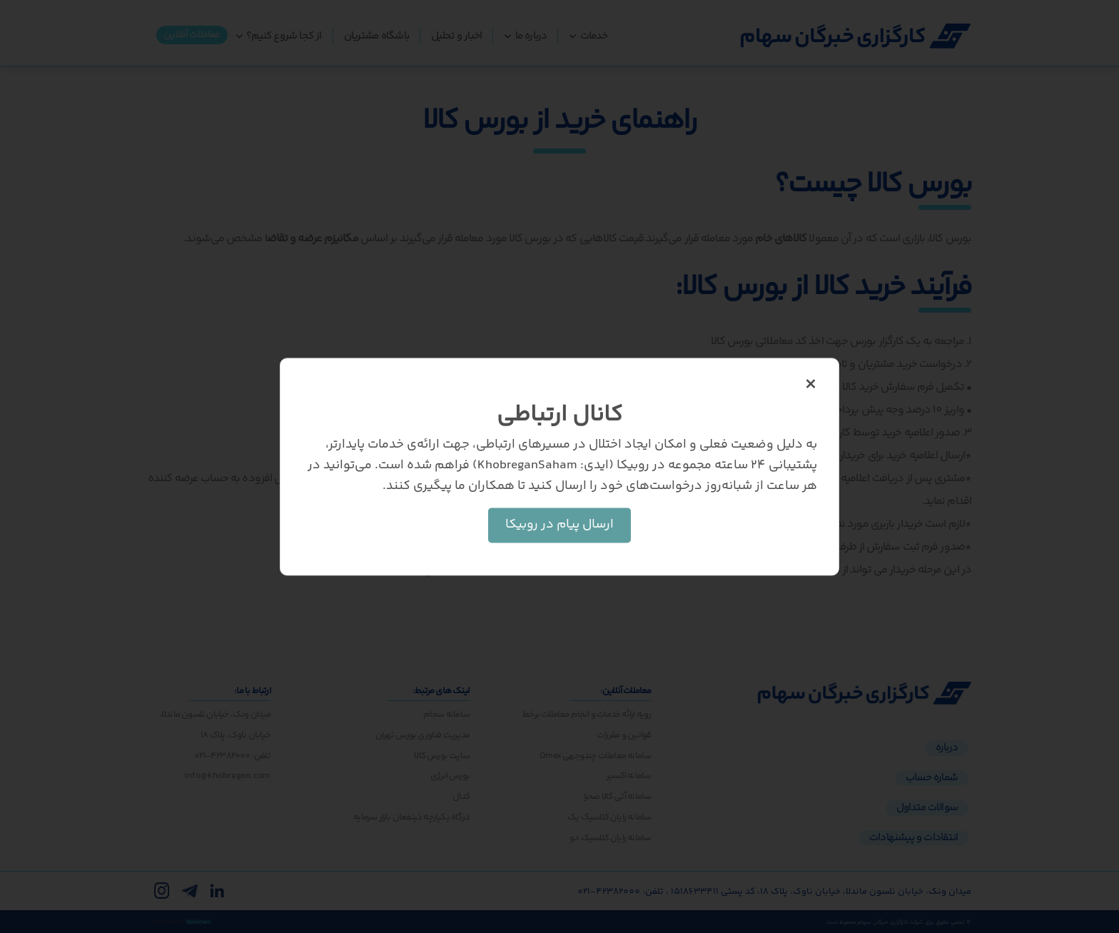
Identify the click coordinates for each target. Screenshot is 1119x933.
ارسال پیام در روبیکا (559, 525)
